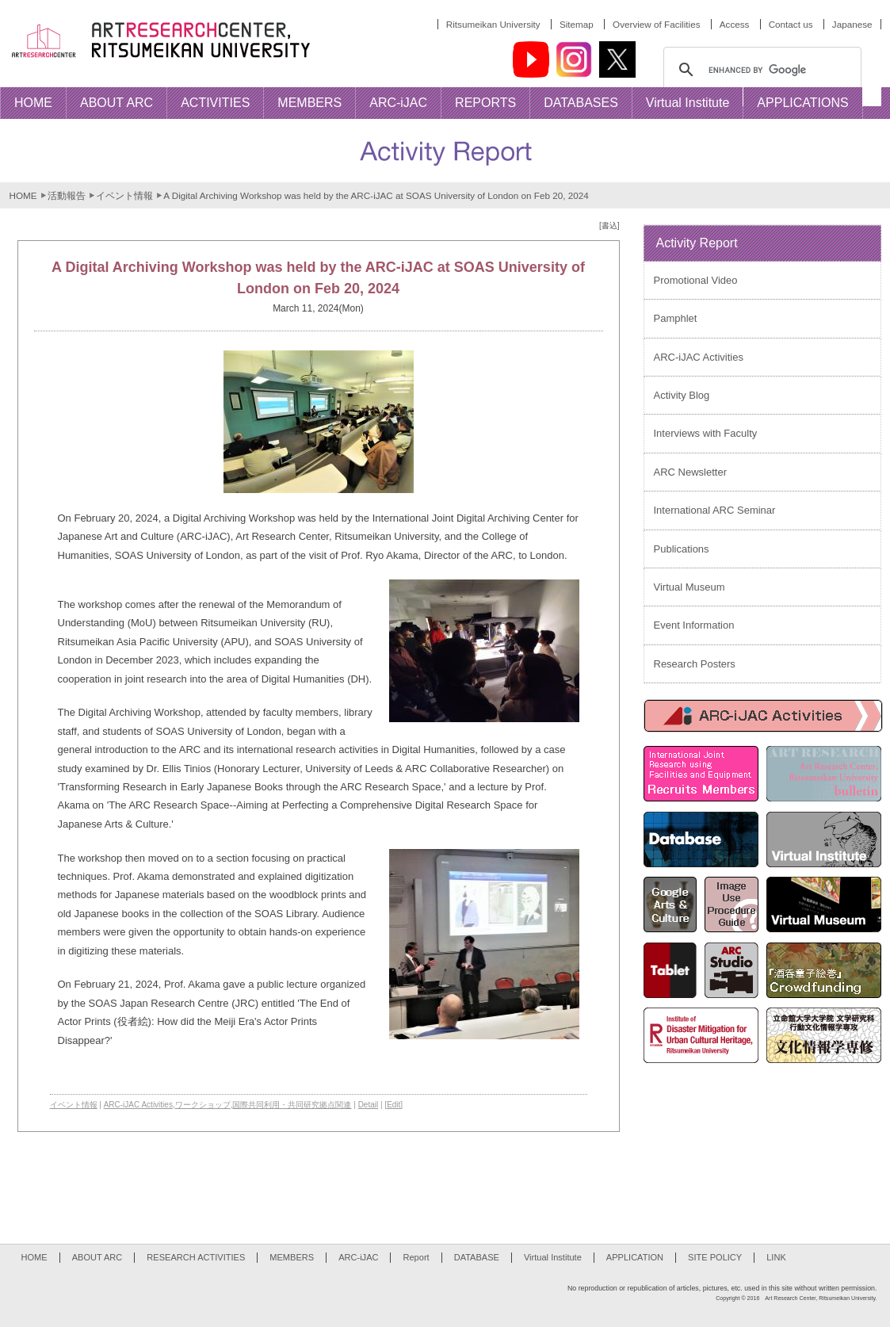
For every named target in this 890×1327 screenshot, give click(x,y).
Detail (368, 1104)
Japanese (852, 24)
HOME (23, 195)
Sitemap (577, 24)
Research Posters (694, 664)
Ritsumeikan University (493, 24)
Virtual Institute (553, 1257)
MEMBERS (291, 1257)
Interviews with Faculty (706, 433)
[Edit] (393, 1104)
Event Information (694, 625)
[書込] (609, 225)
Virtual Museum (689, 587)
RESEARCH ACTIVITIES (196, 1257)
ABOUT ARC (97, 1257)
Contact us (791, 24)
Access (735, 24)
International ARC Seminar (715, 510)
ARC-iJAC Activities (138, 1104)
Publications (681, 549)
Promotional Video (696, 280)
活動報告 (67, 195)
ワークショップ (203, 1104)
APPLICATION (634, 1257)
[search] (760, 69)
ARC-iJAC (358, 1257)
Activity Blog (682, 395)
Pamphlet (675, 318)
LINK (776, 1257)
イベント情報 (124, 195)
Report (416, 1257)
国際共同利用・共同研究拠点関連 (291, 1104)
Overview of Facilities (656, 24)
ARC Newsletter (690, 472)
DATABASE (476, 1257)
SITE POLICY (715, 1257)
